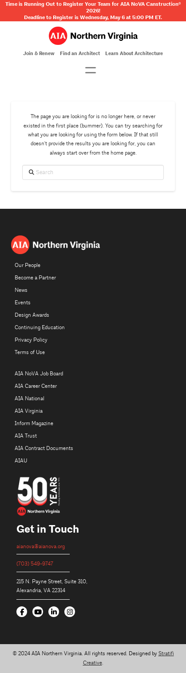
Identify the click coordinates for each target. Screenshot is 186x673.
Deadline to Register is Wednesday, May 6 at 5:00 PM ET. (93, 17)
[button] (91, 70)
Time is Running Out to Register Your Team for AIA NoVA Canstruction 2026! (93, 7)
